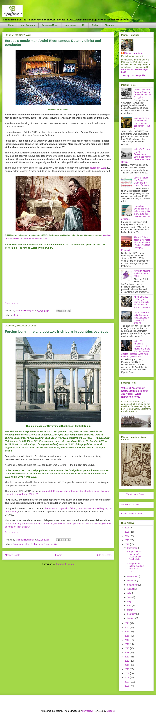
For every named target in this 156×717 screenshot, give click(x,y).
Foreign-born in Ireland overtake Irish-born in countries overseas (56, 331)
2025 (127, 532)
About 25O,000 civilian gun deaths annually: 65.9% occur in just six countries (142, 302)
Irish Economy (28, 25)
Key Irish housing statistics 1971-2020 (142, 273)
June (129, 597)
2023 (127, 540)
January (131, 618)
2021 (127, 623)
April (129, 605)
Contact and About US (131, 513)
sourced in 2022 (98, 167)
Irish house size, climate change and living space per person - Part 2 (142, 123)
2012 (127, 661)
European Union (50, 25)
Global (95, 25)
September (132, 585)
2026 (127, 527)
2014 (127, 652)
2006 (127, 686)
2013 (127, 656)
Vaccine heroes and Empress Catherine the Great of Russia (141, 182)
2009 (127, 673)
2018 (127, 636)
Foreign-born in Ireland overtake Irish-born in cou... (135, 567)
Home (11, 25)
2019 (127, 631)
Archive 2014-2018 (130, 504)
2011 (127, 665)
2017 (127, 640)
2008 (127, 677)
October (131, 580)
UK (83, 25)
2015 (127, 648)
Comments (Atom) (65, 564)
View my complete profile (133, 75)
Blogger (110, 711)
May (129, 601)
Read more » (11, 303)
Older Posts (104, 555)
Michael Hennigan (133, 53)
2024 (127, 536)
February (131, 614)
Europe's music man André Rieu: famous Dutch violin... (134, 555)
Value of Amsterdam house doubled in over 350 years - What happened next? (134, 392)
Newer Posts (12, 555)
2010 (127, 669)
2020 (127, 627)
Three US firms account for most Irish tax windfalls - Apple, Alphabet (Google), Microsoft (135, 243)
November (132, 576)
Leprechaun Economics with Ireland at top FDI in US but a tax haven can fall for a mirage (135, 212)
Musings (109, 25)
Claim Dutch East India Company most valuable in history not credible (142, 317)
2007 (127, 682)
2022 (127, 544)
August (130, 589)
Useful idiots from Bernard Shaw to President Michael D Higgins (142, 93)
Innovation (70, 25)
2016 (127, 644)
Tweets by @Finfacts (136, 494)
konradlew (87, 711)
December (132, 548)
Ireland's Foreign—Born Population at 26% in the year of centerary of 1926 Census (136, 155)
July (129, 593)
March (130, 610)
